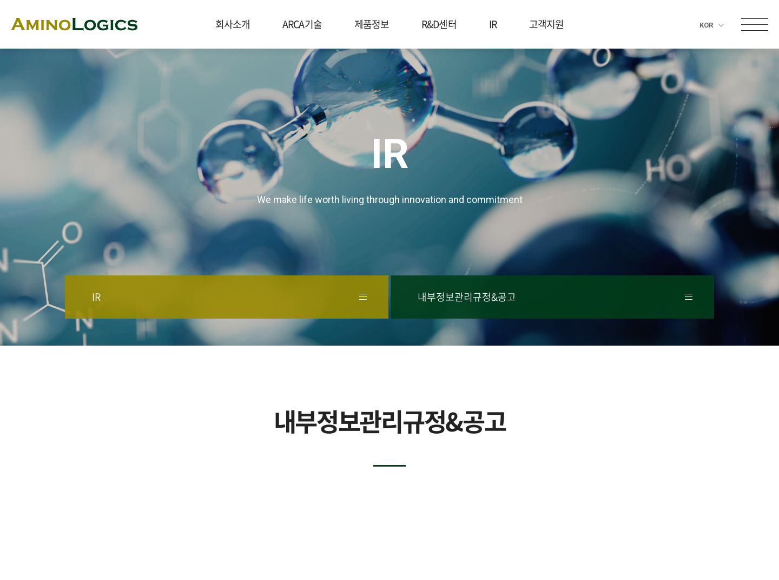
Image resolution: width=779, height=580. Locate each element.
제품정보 (371, 24)
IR (493, 24)
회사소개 (232, 24)
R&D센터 (439, 24)
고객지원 (546, 24)
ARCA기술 (302, 24)
